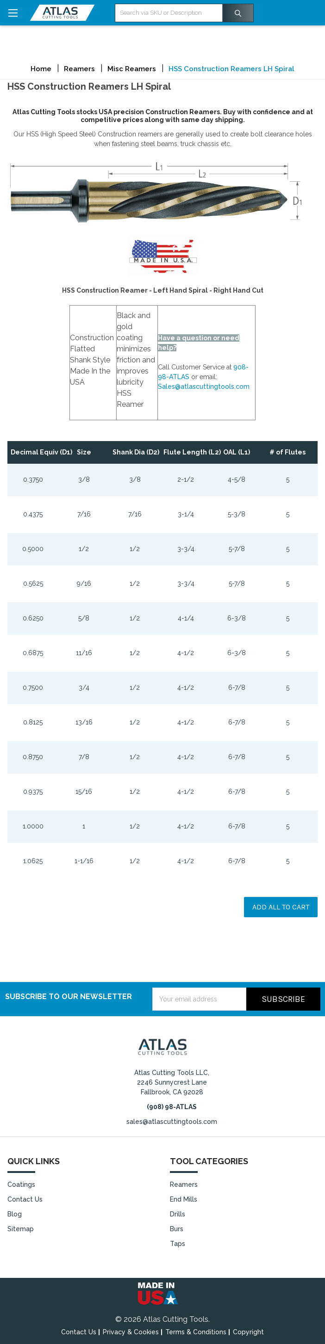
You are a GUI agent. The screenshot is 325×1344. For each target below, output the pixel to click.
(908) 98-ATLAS (172, 1107)
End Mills (183, 1199)
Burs (176, 1229)
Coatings (21, 1184)
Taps (177, 1243)
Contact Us (25, 1199)
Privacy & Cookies (131, 1332)
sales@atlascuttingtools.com (171, 1121)
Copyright (248, 1332)
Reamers (184, 1184)
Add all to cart (280, 906)
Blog (14, 1214)
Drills (177, 1214)
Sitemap (20, 1229)
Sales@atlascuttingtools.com (204, 386)
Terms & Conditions (195, 1332)
